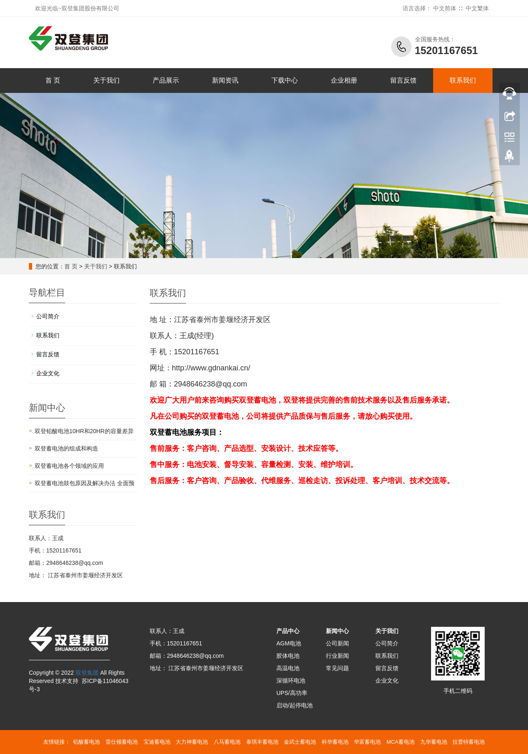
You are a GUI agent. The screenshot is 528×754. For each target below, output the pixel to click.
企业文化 (47, 373)
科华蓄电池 (335, 742)
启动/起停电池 (294, 705)
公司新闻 (337, 643)
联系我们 (463, 80)
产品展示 (166, 80)
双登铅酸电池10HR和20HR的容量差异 (84, 431)
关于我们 (106, 80)
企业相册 (344, 80)
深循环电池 (290, 680)
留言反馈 (403, 80)
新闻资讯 (225, 80)
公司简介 (47, 316)
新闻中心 (337, 631)
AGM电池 (288, 643)
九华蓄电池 (433, 742)
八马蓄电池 (227, 742)
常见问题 (337, 668)
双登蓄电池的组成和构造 (66, 448)
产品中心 (287, 631)
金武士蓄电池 (300, 742)
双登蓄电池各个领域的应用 (69, 465)
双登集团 (87, 672)
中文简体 (444, 8)
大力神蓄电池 (192, 742)
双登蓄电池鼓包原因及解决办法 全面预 (84, 483)
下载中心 (284, 80)
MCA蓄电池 (401, 742)
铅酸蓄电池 (86, 742)
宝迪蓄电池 (157, 742)
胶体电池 (287, 655)
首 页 (52, 80)
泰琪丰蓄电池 (262, 742)
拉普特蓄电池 (469, 742)
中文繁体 (477, 8)
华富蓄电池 (367, 742)
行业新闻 (337, 655)
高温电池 (287, 668)
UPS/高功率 (291, 693)
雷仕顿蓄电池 (122, 742)
